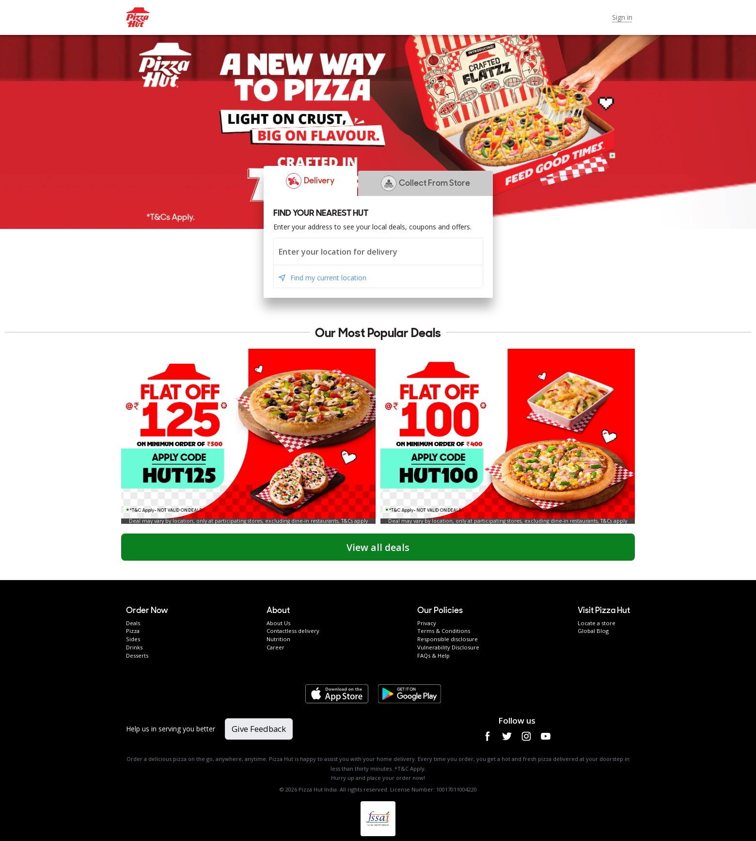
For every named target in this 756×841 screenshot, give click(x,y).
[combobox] (378, 251)
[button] (311, 181)
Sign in (622, 17)
